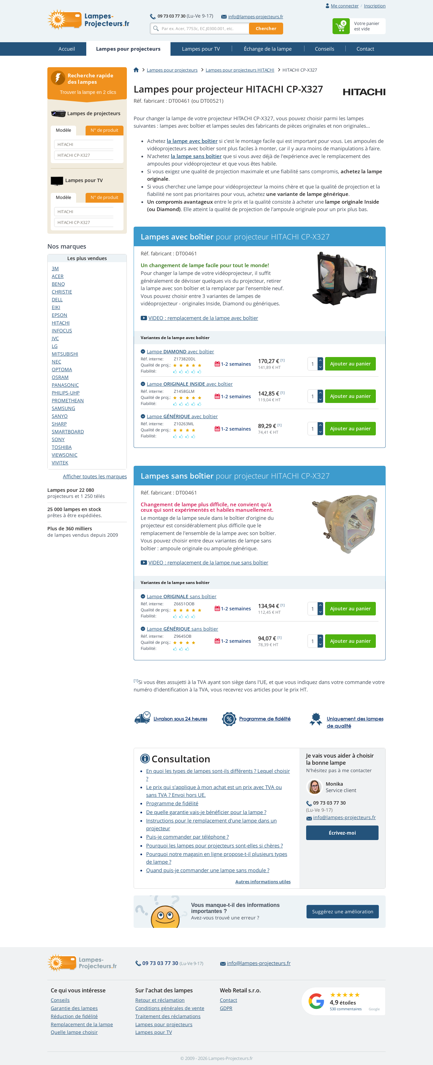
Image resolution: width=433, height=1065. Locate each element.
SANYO (60, 416)
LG (55, 346)
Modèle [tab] (63, 130)
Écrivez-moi (342, 833)
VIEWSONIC (64, 455)
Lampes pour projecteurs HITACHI (240, 70)
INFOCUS (62, 330)
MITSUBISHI (65, 354)
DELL (57, 299)
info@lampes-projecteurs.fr (252, 17)
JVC (55, 338)
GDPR (226, 1008)
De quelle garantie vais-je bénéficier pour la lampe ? (206, 812)
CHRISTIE (62, 291)
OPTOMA (62, 369)
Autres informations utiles (263, 882)
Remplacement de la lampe (82, 1024)
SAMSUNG (63, 408)
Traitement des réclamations (168, 1016)
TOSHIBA (62, 447)
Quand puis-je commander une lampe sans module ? (207, 870)
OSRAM (60, 377)
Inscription (375, 6)
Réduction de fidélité (74, 1016)
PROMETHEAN (68, 400)
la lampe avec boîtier (192, 140)
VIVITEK (60, 462)
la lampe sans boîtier (196, 156)
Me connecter (345, 6)
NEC (56, 361)
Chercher (266, 28)
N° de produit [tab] (104, 130)
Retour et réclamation (160, 1000)
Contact (228, 1000)
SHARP (59, 424)
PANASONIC (65, 385)
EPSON (59, 315)
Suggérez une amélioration (342, 912)
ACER (58, 276)
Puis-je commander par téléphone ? (187, 836)
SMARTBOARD (68, 431)
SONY (58, 439)
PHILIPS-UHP (65, 392)
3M (55, 268)
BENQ (58, 284)
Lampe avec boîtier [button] (177, 351)
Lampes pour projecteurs (172, 70)
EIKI (56, 307)
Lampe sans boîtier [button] (178, 596)
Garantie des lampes (74, 1008)
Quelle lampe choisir (74, 1032)
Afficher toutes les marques (95, 476)
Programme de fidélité (172, 803)
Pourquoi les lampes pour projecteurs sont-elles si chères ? (214, 845)
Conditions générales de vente (169, 1008)
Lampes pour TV (153, 1032)
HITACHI (61, 323)
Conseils (60, 1000)
